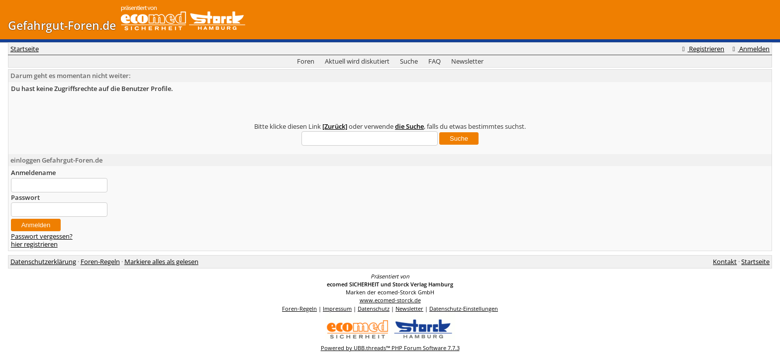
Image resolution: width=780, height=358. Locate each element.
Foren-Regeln (100, 261)
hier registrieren (34, 244)
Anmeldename (33, 172)
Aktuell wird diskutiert (357, 61)
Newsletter (467, 61)
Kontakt (725, 261)
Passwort (25, 197)
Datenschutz (374, 308)
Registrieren (702, 48)
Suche (409, 61)
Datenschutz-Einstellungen (463, 308)
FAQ (434, 61)
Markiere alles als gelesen (161, 261)
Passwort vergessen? (42, 236)
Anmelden (750, 48)
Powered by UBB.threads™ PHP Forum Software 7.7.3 (390, 348)
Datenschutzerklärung (43, 261)
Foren (305, 61)
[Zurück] (334, 126)
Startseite (24, 48)
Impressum (337, 308)
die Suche (409, 126)
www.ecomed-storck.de (390, 300)
